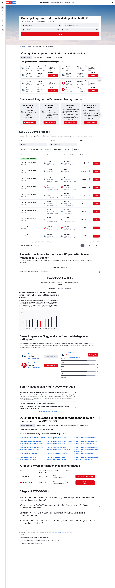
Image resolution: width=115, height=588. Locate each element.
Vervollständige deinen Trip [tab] (29, 429)
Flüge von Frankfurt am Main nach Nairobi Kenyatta (32, 444)
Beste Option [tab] (38, 57)
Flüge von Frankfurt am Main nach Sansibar (86, 457)
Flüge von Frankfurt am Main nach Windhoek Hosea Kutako (86, 450)
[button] (2, 2)
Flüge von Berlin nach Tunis (28, 459)
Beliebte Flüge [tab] (41, 425)
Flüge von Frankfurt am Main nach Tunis (31, 447)
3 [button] (89, 245)
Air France (31, 353)
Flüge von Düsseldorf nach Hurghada (31, 441)
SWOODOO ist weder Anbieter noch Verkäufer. (61, 537)
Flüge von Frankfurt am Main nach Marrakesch (57, 438)
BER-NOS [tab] (64, 267)
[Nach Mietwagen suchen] (3, 14)
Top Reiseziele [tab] (84, 425)
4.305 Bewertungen (34, 367)
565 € (84, 18)
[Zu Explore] (3, 20)
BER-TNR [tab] (56, 267)
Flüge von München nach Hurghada (84, 443)
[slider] (102, 145)
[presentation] (89, 18)
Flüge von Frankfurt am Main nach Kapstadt (32, 437)
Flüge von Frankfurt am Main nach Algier (85, 441)
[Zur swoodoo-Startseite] (11, 2)
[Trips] (3, 25)
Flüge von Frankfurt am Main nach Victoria (59, 449)
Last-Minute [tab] (48, 57)
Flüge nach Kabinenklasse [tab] (68, 425)
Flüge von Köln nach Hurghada (29, 453)
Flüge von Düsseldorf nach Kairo (29, 449)
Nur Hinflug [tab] (59, 57)
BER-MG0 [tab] (52, 288)
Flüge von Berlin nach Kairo (28, 457)
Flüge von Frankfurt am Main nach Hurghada (59, 441)
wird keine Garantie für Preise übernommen (62, 532)
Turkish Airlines (32, 362)
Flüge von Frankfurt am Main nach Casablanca (83, 454)
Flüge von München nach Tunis (56, 457)
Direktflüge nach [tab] (53, 425)
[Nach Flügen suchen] (3, 7)
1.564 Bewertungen (34, 358)
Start (20, 46)
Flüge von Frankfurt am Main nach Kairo (85, 437)
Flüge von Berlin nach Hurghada (83, 459)
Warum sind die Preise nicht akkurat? (61, 543)
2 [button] (86, 245)
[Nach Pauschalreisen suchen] (3, 17)
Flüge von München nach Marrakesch (58, 453)
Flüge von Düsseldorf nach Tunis (56, 447)
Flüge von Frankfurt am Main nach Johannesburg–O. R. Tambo (57, 444)
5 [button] (96, 245)
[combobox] (27, 21)
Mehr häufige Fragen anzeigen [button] (48, 411)
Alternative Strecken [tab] (27, 425)
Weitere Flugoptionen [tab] (46, 429)
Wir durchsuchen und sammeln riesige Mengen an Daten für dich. (61, 540)
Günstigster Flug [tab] (26, 57)
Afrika (25, 46)
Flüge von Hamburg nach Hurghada (57, 459)
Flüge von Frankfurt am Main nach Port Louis (86, 447)
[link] (29, 122)
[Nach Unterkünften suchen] (3, 10)
